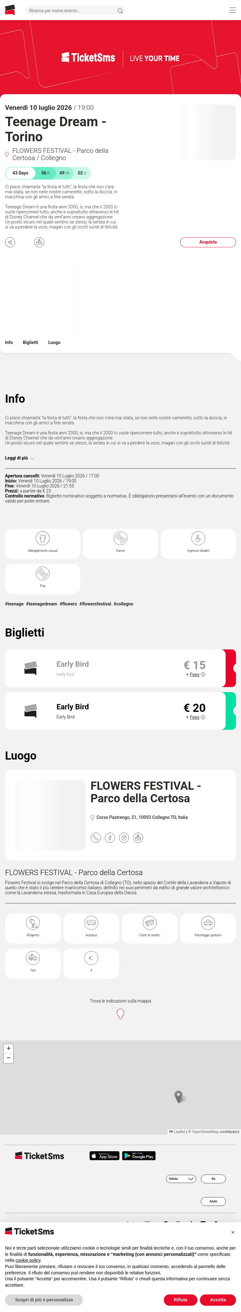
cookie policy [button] (27, 1260)
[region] (120, 1087)
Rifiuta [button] (181, 1299)
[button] (178, 1096)
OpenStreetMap (205, 1132)
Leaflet (177, 1132)
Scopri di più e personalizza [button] (44, 1299)
